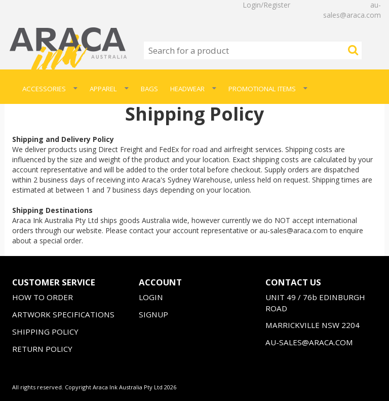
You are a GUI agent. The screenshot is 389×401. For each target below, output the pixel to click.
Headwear (193, 88)
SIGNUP (153, 314)
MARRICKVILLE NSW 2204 (312, 325)
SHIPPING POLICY (45, 331)
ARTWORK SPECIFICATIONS (63, 314)
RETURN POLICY (42, 349)
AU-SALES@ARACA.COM (309, 342)
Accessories (49, 88)
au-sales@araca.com (352, 10)
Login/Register (266, 5)
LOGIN (151, 297)
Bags (149, 88)
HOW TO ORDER (42, 297)
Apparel (109, 88)
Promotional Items (267, 88)
